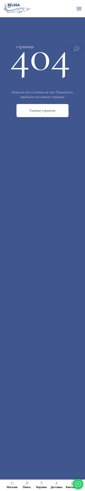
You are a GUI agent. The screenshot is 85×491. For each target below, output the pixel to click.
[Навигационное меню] (79, 8)
